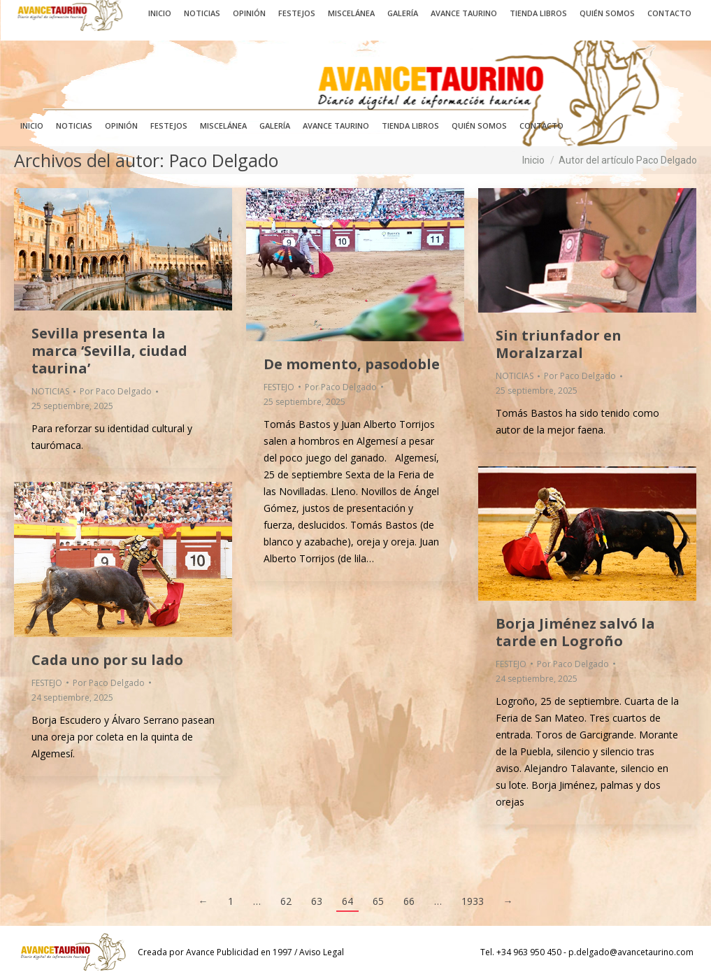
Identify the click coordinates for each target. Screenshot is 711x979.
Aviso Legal (321, 952)
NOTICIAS (50, 391)
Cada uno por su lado (107, 659)
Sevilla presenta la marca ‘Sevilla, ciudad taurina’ (109, 351)
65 (378, 901)
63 (316, 901)
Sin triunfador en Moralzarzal (559, 344)
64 (347, 901)
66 (409, 901)
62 (286, 901)
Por (116, 391)
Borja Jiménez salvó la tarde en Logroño (575, 632)
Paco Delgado (223, 160)
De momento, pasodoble (352, 364)
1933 (472, 901)
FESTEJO (279, 387)
